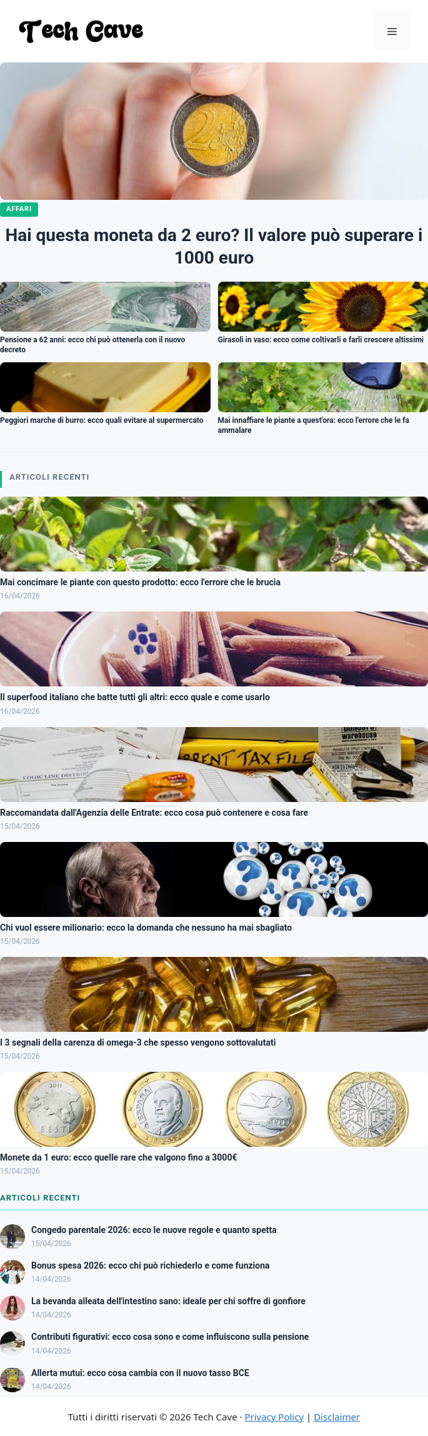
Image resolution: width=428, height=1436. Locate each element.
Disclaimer (337, 1416)
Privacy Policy (274, 1416)
